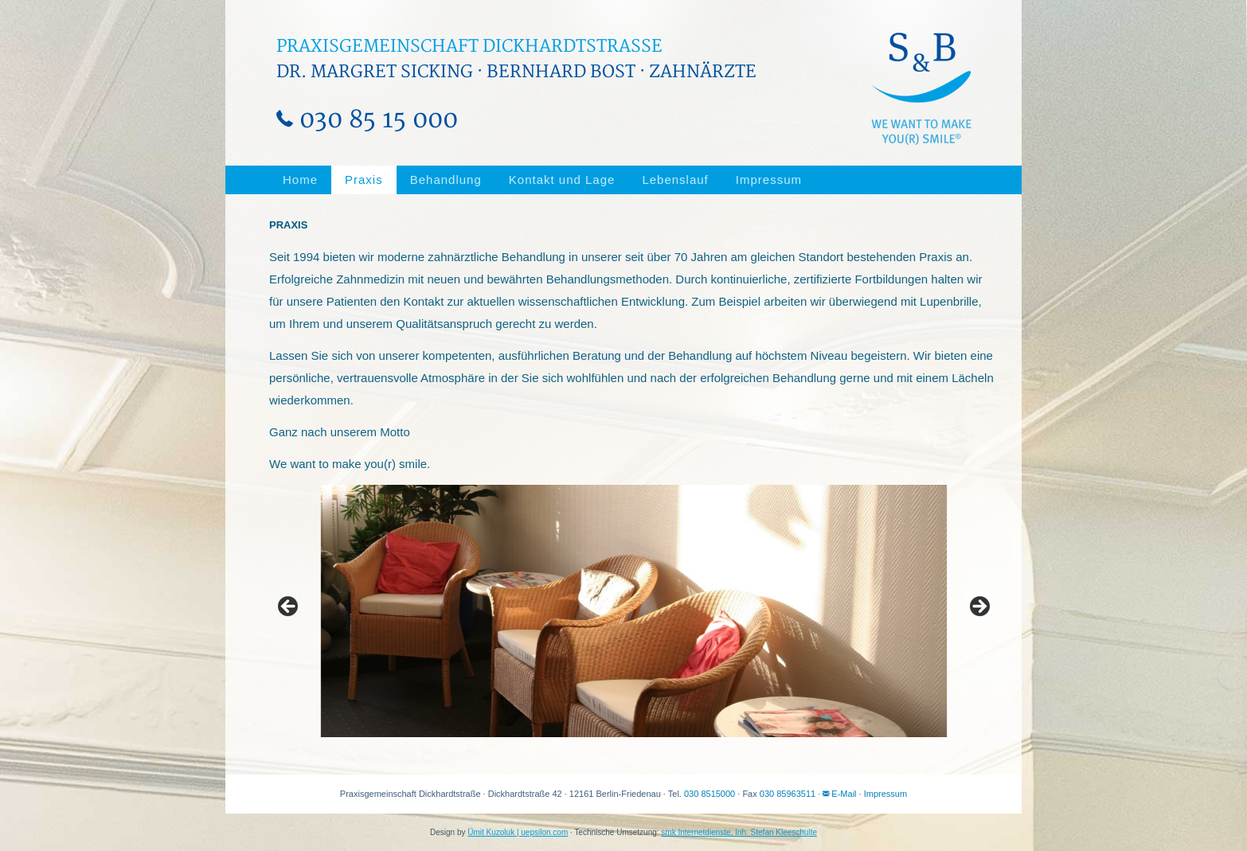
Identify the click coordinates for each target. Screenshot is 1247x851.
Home (300, 179)
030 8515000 (709, 793)
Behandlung (446, 179)
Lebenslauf (675, 179)
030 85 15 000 (367, 119)
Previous (289, 607)
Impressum (769, 179)
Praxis (364, 179)
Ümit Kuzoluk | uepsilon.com (517, 832)
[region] (634, 611)
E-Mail (839, 793)
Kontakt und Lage (562, 179)
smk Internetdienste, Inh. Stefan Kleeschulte (739, 832)
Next (979, 607)
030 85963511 (787, 793)
